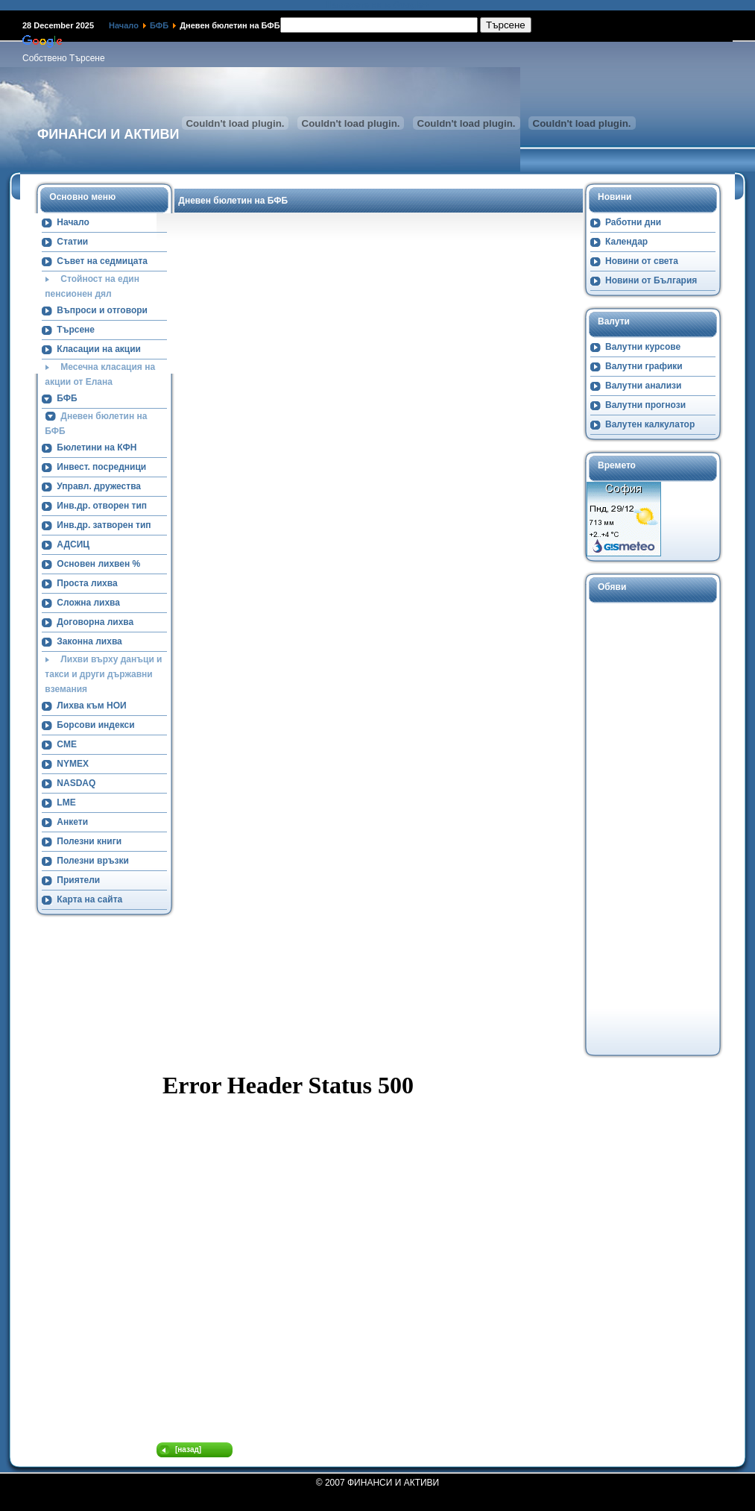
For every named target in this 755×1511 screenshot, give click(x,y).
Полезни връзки (93, 860)
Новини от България (651, 280)
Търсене (76, 329)
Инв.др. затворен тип (104, 525)
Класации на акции (99, 349)
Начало (124, 25)
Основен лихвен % (98, 564)
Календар (626, 241)
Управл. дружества (99, 486)
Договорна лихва (95, 622)
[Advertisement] (646, 827)
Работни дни (633, 222)
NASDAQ (76, 783)
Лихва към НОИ (91, 705)
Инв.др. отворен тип (102, 505)
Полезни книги (89, 841)
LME (66, 802)
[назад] (188, 1449)
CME (67, 744)
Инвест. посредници (101, 467)
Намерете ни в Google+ (377, 5)
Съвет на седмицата (102, 261)
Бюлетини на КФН (96, 447)
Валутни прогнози (645, 405)
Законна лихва (89, 641)
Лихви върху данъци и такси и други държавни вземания (103, 674)
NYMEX (73, 763)
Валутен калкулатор (650, 424)
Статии (72, 241)
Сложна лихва (88, 602)
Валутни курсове (642, 347)
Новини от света (641, 261)
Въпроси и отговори (102, 310)
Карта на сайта (89, 899)
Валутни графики (644, 366)
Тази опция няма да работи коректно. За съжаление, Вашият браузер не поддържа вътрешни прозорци (377, 1252)
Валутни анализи (643, 385)
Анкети (72, 822)
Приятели (78, 880)
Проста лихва (87, 583)
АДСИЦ (73, 544)
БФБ (159, 25)
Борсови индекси (95, 725)
